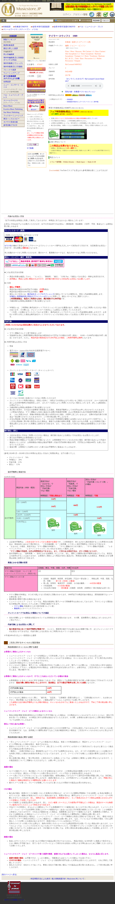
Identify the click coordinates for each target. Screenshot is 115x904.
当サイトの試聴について (14, 900)
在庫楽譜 (7, 82)
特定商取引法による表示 (40, 879)
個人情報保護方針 (59, 879)
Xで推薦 (30, 148)
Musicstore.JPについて (75, 879)
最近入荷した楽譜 (10, 48)
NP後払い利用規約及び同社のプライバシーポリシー (30, 296)
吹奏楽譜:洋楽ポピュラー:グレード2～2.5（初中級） (83, 101)
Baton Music (8, 106)
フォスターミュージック (13, 116)
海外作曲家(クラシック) (12, 63)
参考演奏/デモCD (10, 125)
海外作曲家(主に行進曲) (12, 67)
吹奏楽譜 (6, 27)
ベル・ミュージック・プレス (91, 27)
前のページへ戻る (9, 874)
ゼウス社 (8, 246)
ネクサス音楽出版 (10, 122)
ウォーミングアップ (11, 73)
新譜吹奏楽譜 (8, 45)
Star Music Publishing (11, 112)
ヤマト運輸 (18, 606)
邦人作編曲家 (8, 54)
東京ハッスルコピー (11, 119)
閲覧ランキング (9, 40)
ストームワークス (10, 100)
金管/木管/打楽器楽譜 (41, 27)
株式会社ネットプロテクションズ (40, 294)
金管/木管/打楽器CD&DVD (64, 27)
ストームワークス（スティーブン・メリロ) (20, 29)
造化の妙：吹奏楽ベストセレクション (80, 92)
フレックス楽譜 (9, 70)
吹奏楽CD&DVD (21, 27)
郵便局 (17, 608)
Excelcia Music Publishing (13, 109)
